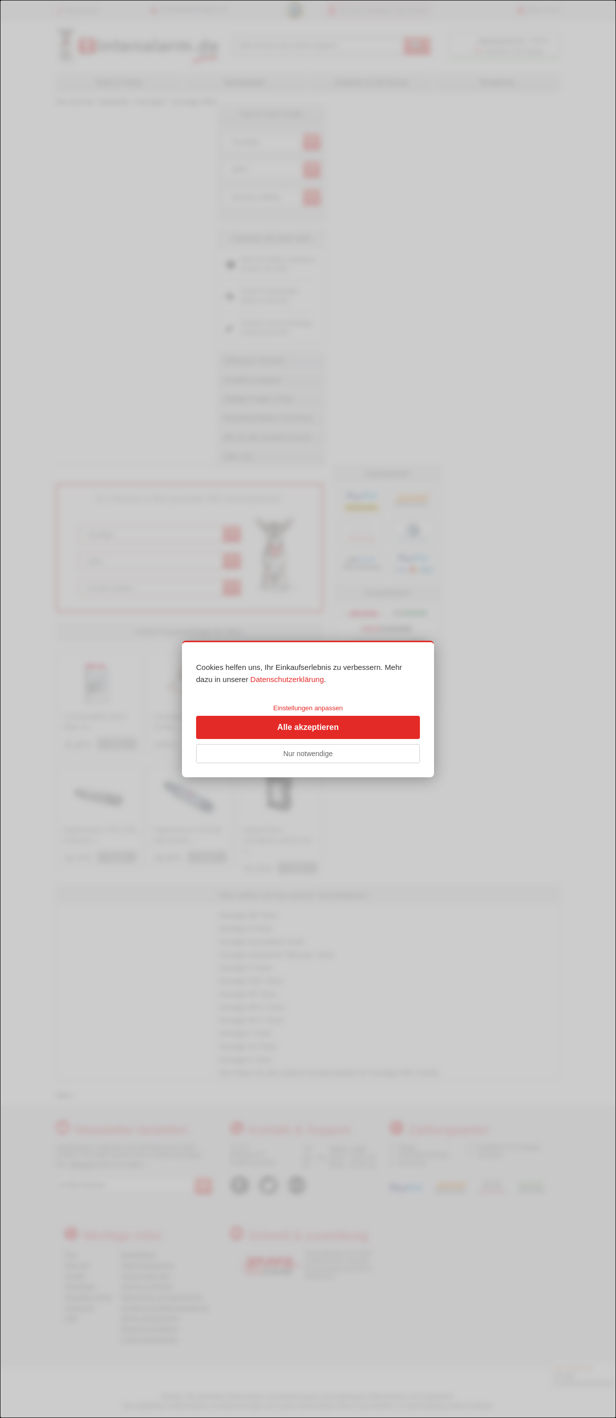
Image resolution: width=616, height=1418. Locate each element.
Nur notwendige (308, 754)
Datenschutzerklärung (287, 679)
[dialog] (308, 709)
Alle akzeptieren (308, 727)
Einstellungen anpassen (308, 708)
